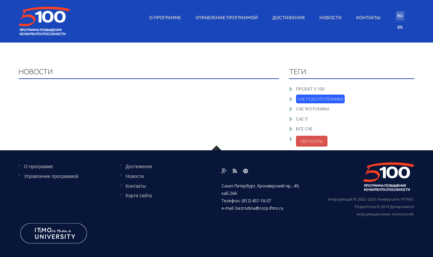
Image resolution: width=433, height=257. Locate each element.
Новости (330, 18)
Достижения (288, 18)
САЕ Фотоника (312, 109)
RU (400, 16)
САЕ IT (302, 119)
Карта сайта (139, 195)
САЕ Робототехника (320, 99)
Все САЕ (304, 129)
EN (400, 27)
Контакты (368, 18)
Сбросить (311, 141)
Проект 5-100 (310, 89)
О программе (165, 18)
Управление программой (227, 18)
